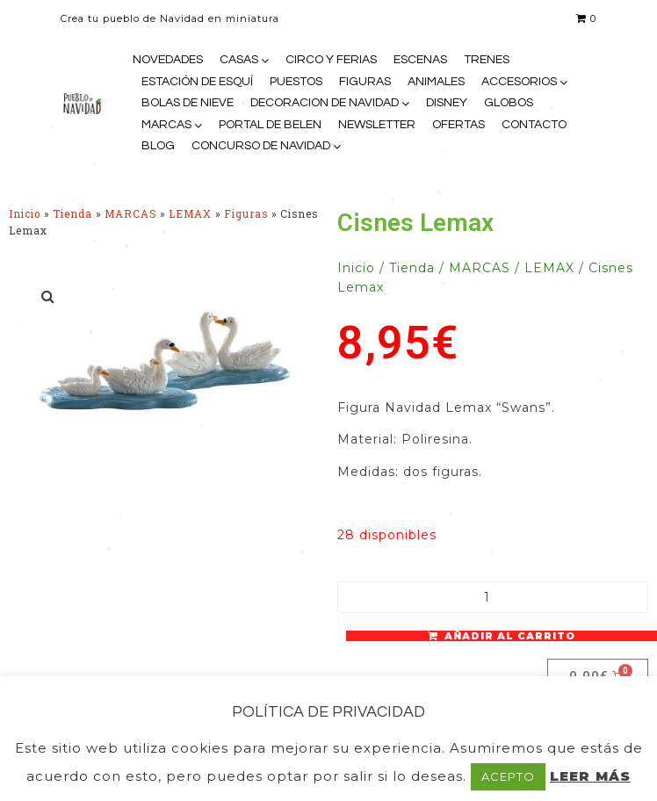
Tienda (72, 213)
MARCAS (166, 125)
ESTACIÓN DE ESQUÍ (197, 82)
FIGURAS (365, 82)
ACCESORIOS (519, 82)
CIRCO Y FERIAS (331, 60)
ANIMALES (436, 82)
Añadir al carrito (509, 636)
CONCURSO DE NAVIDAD (260, 146)
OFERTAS (458, 125)
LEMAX (190, 213)
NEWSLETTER (376, 125)
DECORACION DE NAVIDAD (324, 103)
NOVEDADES (168, 60)
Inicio (24, 213)
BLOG (158, 146)
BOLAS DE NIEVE (187, 103)
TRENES (486, 60)
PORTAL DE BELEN (270, 125)
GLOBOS (508, 103)
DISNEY (446, 103)
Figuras (246, 213)
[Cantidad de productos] (492, 597)
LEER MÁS (590, 776)
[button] (48, 296)
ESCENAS (420, 60)
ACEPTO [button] (508, 776)
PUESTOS (296, 82)
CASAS (239, 60)
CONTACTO (534, 125)
